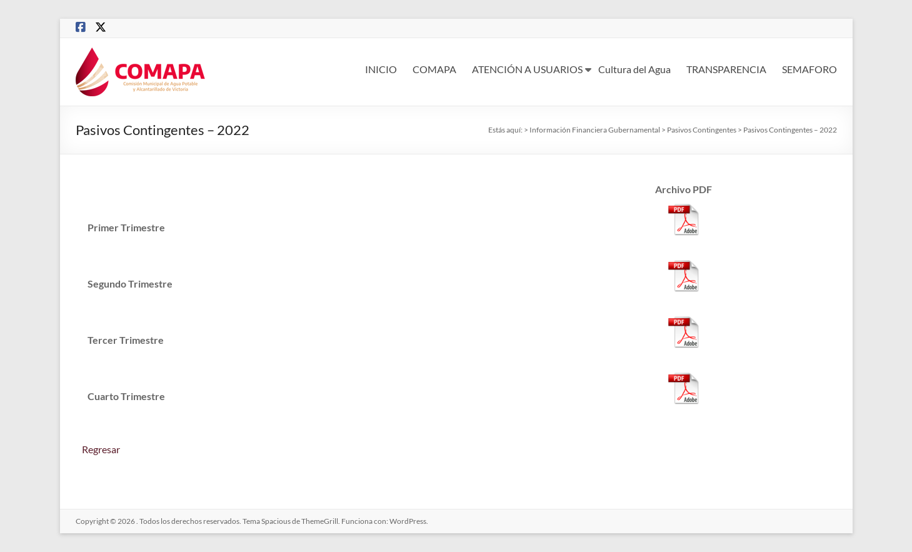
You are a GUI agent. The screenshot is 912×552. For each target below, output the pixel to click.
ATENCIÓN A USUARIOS (527, 69)
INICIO (381, 69)
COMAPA (434, 69)
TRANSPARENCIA (726, 69)
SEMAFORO (809, 69)
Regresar (101, 449)
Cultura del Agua (634, 69)
